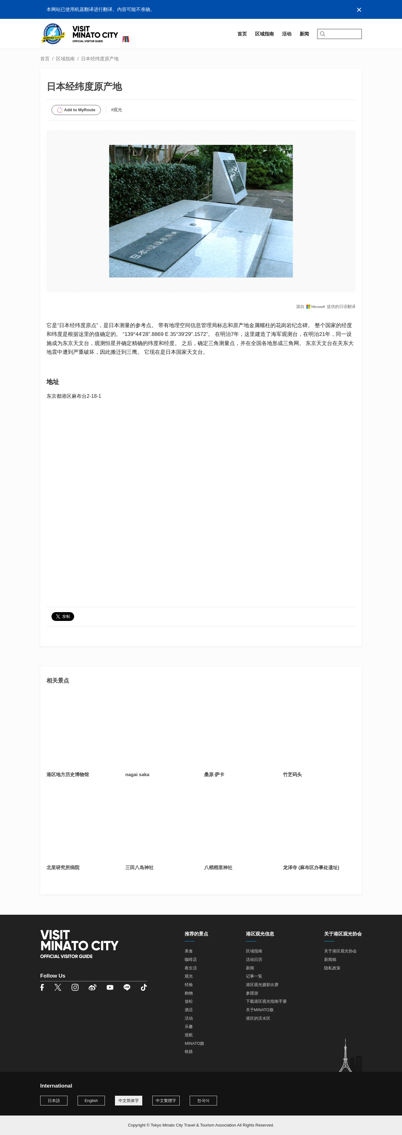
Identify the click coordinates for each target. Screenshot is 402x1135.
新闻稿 (330, 959)
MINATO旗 (194, 1043)
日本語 (54, 1100)
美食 (189, 951)
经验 (189, 984)
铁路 (189, 1051)
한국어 (203, 1100)
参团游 (252, 993)
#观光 (116, 109)
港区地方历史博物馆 (67, 774)
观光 (189, 976)
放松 (189, 1001)
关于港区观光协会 (340, 951)
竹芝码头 (292, 774)
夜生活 (191, 968)
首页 (45, 58)
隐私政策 (332, 968)
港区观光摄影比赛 (262, 984)
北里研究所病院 (62, 867)
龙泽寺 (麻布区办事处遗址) (311, 867)
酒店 (189, 1009)
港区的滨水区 (258, 1018)
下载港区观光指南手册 (266, 1001)
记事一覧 (254, 976)
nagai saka (137, 774)
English (91, 1100)
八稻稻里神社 (218, 867)
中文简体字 (128, 1100)
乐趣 (189, 1026)
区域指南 (65, 58)
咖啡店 (191, 959)
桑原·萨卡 (214, 774)
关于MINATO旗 (260, 1009)
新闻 (250, 968)
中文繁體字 (166, 1100)
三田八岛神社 (139, 867)
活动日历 (254, 959)
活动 (189, 1018)
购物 (189, 993)
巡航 (189, 1035)
